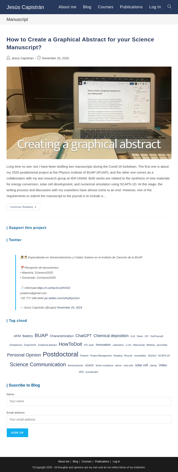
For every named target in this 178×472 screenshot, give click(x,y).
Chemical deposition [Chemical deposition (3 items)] (111, 336)
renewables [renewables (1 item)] (140, 355)
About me (63, 461)
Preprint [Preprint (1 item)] (84, 355)
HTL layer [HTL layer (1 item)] (89, 345)
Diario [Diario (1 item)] (140, 336)
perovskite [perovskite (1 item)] (162, 345)
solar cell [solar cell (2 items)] (141, 365)
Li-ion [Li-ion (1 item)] (128, 345)
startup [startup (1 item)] (153, 365)
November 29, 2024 (69, 307)
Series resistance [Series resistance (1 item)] (104, 365)
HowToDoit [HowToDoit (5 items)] (70, 344)
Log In (116, 461)
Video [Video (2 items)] (163, 365)
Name (10, 394)
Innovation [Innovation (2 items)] (103, 344)
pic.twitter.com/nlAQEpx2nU (61, 298)
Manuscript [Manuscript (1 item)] (139, 345)
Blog (75, 461)
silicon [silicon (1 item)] (118, 365)
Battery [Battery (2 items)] (27, 336)
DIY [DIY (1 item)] (147, 336)
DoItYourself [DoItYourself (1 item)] (157, 336)
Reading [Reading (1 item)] (118, 355)
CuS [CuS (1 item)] (132, 336)
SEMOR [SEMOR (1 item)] (89, 365)
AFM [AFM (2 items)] (17, 336)
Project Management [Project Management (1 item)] (101, 355)
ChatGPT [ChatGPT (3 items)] (83, 336)
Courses (86, 461)
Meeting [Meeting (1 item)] (151, 345)
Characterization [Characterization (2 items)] (62, 336)
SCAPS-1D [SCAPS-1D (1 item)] (164, 355)
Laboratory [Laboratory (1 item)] (118, 345)
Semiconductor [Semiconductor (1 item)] (75, 365)
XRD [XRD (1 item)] (81, 372)
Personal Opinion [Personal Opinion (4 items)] (24, 355)
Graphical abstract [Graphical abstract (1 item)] (47, 345)
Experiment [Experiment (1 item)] (30, 345)
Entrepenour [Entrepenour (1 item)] (16, 345)
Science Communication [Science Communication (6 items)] (38, 364)
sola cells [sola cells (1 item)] (128, 365)
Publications (102, 461)
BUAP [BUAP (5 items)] (41, 335)
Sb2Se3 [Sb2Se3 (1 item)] (152, 355)
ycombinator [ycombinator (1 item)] (92, 372)
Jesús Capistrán (25, 7)
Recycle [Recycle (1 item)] (128, 355)
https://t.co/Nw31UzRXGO (53, 288)
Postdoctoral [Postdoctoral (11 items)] (60, 354)
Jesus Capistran (22, 58)
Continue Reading (25, 208)
